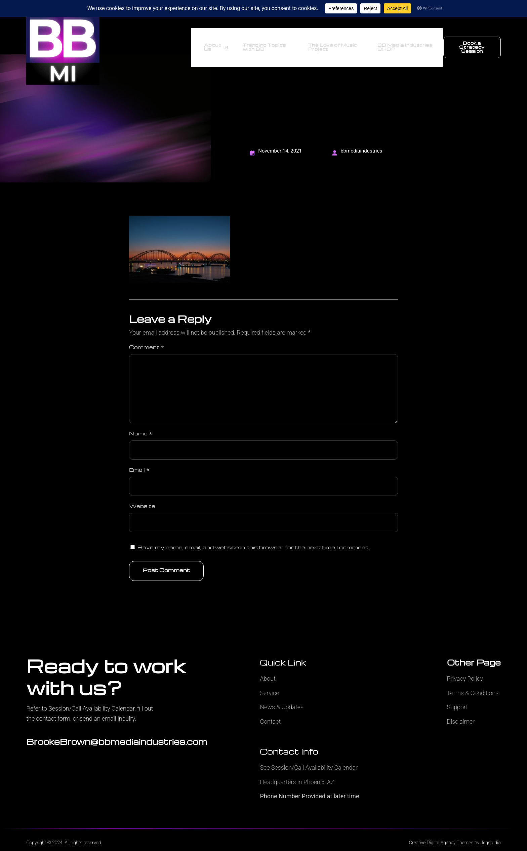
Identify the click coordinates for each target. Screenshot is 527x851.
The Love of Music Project (328, 43)
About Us (210, 43)
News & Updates (281, 697)
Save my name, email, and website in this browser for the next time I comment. (253, 538)
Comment (146, 338)
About (267, 669)
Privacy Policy (465, 669)
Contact (270, 712)
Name (140, 424)
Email (139, 460)
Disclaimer (461, 712)
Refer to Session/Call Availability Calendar (80, 699)
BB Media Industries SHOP (403, 43)
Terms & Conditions (473, 683)
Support (457, 697)
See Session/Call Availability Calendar (309, 758)
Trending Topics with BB (258, 43)
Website (142, 497)
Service (269, 683)
